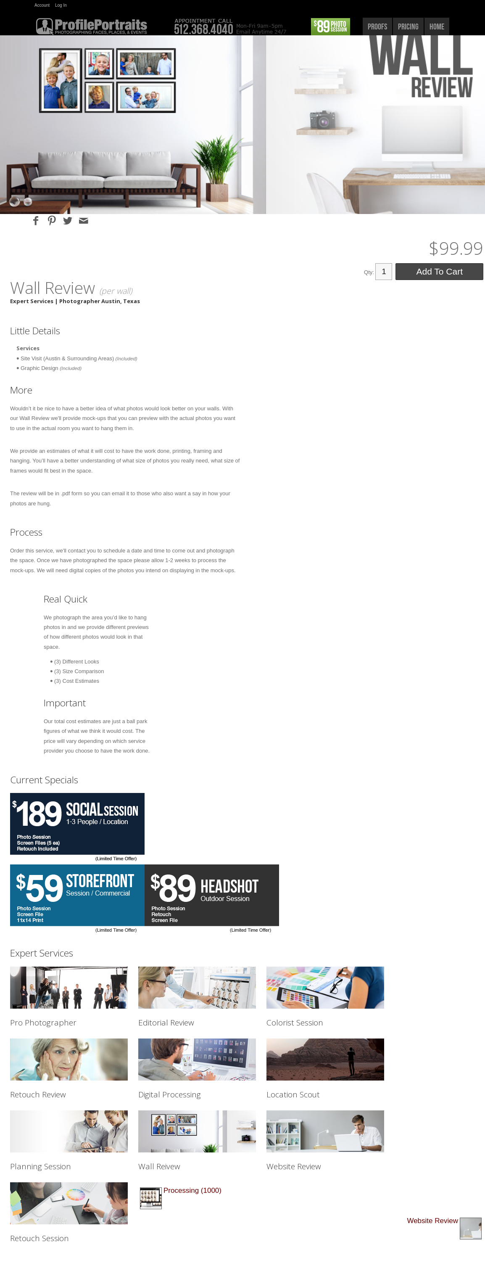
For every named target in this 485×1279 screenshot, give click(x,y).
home (437, 26)
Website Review (432, 1221)
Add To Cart (439, 271)
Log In (61, 5)
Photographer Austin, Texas (99, 301)
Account (42, 5)
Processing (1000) (192, 1190)
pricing (408, 26)
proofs (377, 26)
